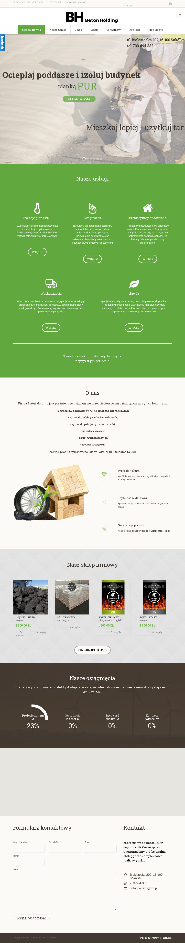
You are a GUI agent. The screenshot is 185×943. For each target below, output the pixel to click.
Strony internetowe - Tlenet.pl (156, 937)
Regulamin (129, 5)
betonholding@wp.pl (76, 2)
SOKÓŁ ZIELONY (109, 617)
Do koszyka (20, 634)
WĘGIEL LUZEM (26, 617)
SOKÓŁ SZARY (148, 617)
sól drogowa (66, 617)
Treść (15, 869)
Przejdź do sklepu (92, 650)
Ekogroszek (105, 620)
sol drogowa (64, 620)
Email (88, 842)
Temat (16, 856)
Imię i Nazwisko (21, 842)
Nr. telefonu (55, 842)
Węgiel (19, 620)
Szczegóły (41, 632)
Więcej (37, 252)
